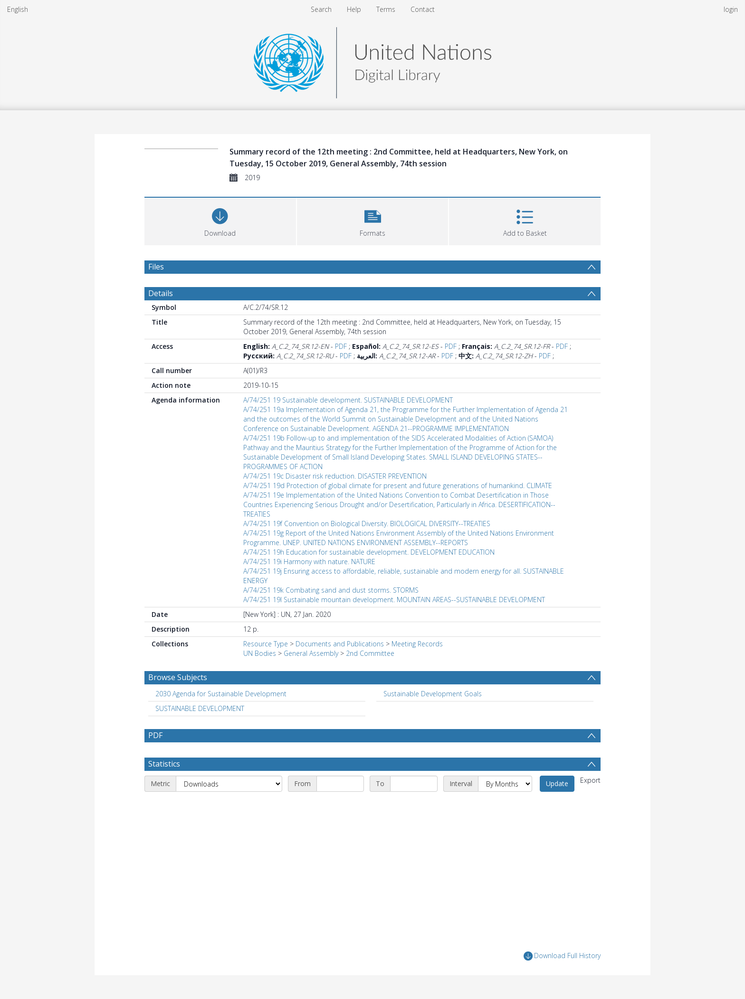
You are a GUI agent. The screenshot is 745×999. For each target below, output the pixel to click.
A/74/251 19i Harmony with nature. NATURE (309, 561)
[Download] (220, 220)
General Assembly (311, 653)
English (17, 9)
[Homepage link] (372, 60)
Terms (385, 9)
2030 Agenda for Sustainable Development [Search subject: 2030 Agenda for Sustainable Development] (221, 693)
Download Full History (562, 956)
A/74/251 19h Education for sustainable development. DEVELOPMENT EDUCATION (369, 552)
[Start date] (340, 784)
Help (354, 9)
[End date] (414, 784)
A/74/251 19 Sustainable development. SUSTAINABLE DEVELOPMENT (348, 399)
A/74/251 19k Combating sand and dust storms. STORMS (331, 590)
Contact (423, 9)
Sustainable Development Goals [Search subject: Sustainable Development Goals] (432, 693)
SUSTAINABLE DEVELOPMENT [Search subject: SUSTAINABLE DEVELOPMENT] (199, 708)
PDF (341, 346)
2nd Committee (370, 653)
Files (156, 266)
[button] (373, 220)
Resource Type (265, 643)
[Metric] (229, 784)
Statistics (164, 764)
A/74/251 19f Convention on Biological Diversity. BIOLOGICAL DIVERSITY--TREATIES (366, 523)
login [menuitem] (731, 9)
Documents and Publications (340, 643)
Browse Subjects (177, 677)
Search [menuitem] (321, 9)
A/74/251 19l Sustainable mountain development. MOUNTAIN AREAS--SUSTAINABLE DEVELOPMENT (394, 599)
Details (160, 293)
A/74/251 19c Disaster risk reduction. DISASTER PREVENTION (335, 475)
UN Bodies (259, 653)
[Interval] (505, 784)
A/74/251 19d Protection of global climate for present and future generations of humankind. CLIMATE (397, 485)
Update (557, 783)
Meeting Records (417, 643)
